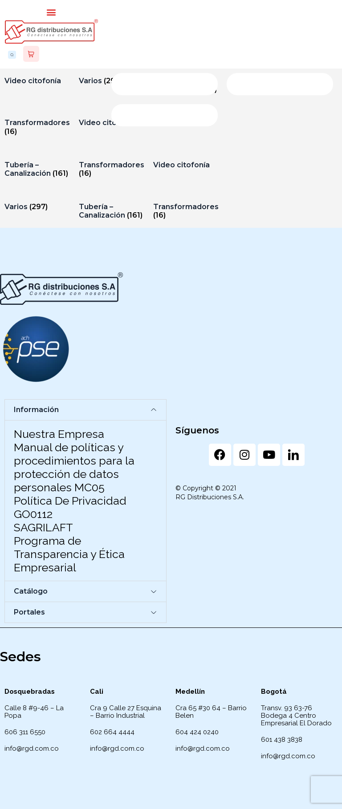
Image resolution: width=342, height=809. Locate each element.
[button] (51, 11)
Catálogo (31, 591)
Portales (29, 612)
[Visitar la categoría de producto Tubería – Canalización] (37, 169)
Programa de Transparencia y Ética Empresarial (69, 554)
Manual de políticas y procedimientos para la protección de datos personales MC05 (74, 467)
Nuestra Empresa (59, 434)
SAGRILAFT (43, 527)
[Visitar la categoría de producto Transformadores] (37, 127)
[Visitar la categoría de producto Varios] (37, 206)
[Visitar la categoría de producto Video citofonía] (37, 81)
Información (36, 409)
